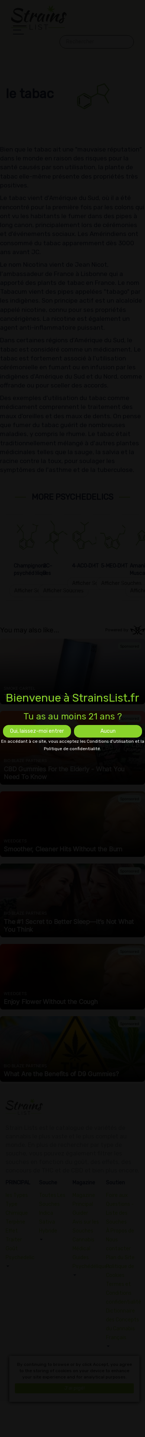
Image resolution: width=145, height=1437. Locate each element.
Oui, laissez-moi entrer (37, 731)
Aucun (108, 731)
